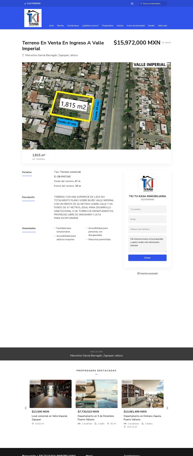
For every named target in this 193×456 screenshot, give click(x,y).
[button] (26, 408)
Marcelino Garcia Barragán (41, 55)
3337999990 (147, 199)
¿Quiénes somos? (90, 25)
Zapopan (63, 55)
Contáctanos (73, 25)
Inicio (51, 25)
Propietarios (108, 25)
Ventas (120, 25)
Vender (151, 25)
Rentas (60, 25)
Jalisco (74, 55)
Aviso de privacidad (136, 25)
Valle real (162, 25)
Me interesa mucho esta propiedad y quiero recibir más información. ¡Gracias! (147, 243)
